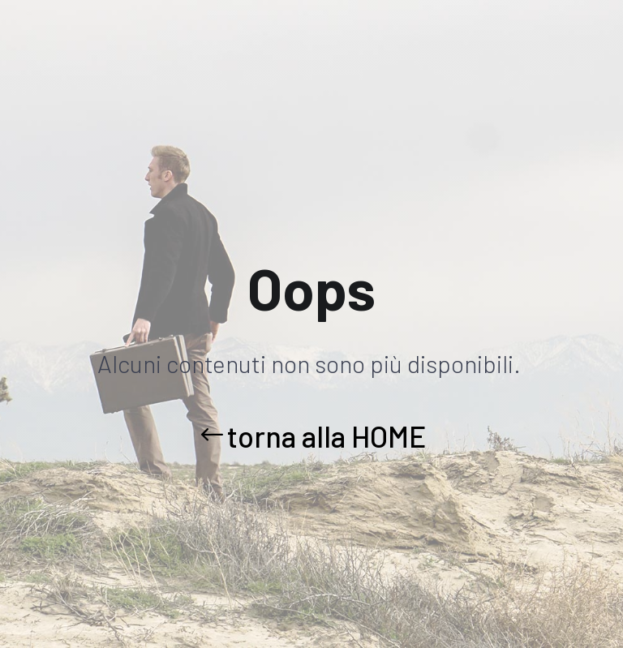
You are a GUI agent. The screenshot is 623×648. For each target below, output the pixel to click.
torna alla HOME (326, 435)
